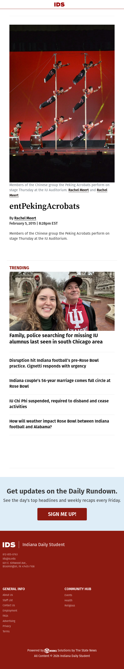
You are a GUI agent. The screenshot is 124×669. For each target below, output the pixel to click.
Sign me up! (62, 514)
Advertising (9, 621)
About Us (8, 595)
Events (68, 595)
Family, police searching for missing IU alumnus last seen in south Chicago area (56, 338)
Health (68, 600)
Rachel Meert (78, 190)
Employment (10, 610)
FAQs (5, 616)
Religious (70, 605)
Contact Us (9, 605)
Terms (6, 631)
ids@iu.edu (9, 559)
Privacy (7, 626)
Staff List (8, 600)
